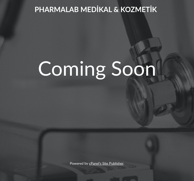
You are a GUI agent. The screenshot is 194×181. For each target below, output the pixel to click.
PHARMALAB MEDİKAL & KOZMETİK (96, 9)
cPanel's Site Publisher (106, 163)
